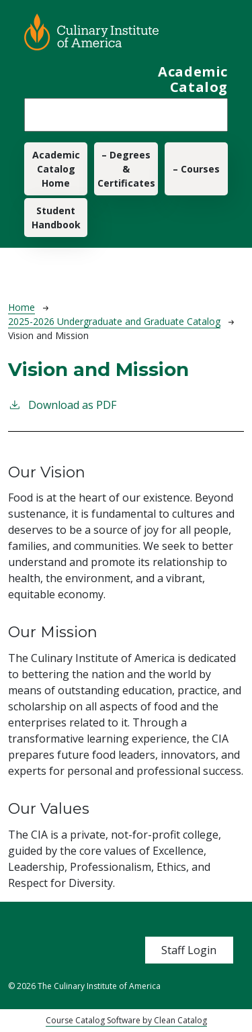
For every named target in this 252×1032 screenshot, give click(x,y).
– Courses (196, 168)
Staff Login (188, 950)
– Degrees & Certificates (126, 168)
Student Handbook (56, 217)
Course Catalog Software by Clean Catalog (126, 1020)
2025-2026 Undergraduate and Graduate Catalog (114, 321)
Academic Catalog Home (56, 168)
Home (21, 307)
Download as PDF (62, 404)
